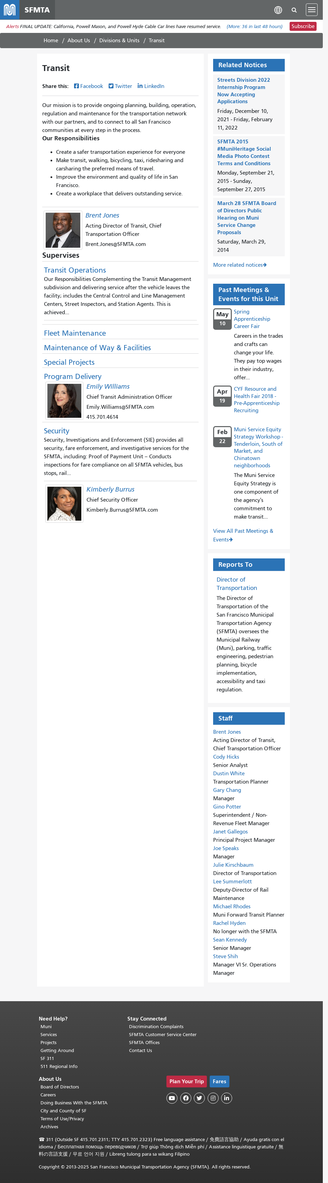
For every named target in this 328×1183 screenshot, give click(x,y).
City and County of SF (63, 1111)
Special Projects (69, 362)
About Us (78, 40)
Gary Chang (227, 790)
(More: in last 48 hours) (255, 26)
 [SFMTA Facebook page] (186, 1098)
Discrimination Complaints (156, 1027)
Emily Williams (108, 386)
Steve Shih (225, 956)
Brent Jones (102, 215)
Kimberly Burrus (110, 489)
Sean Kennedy (230, 940)
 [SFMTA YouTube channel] (172, 1098)
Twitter (123, 86)
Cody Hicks (226, 757)
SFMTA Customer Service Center (163, 1035)
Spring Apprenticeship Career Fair (252, 319)
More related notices (238, 265)
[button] (278, 9)
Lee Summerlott (232, 882)
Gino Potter (227, 807)
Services (48, 1035)
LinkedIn (154, 86)
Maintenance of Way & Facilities (97, 347)
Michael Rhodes (231, 906)
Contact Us (140, 1050)
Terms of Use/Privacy (62, 1119)
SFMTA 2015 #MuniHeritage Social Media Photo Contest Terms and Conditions (244, 152)
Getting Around (57, 1050)
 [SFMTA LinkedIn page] (226, 1098)
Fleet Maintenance (75, 333)
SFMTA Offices (144, 1042)
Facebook (91, 86)
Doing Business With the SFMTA (74, 1103)
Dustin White (229, 773)
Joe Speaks (226, 848)
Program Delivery (72, 376)
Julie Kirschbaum (233, 865)
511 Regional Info (59, 1066)
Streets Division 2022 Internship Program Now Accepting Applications (243, 91)
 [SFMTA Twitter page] (199, 1098)
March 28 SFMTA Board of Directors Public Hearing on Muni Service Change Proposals (246, 217)
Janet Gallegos (230, 832)
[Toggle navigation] (312, 9)
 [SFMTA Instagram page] (213, 1098)
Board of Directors (59, 1087)
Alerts (12, 26)
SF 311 (47, 1058)
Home (51, 40)
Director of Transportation (237, 584)
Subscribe (303, 26)
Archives (49, 1127)
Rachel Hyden (229, 923)
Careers (48, 1095)
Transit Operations (75, 270)
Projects (48, 1042)
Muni (46, 1027)
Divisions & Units (119, 40)
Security (56, 430)
